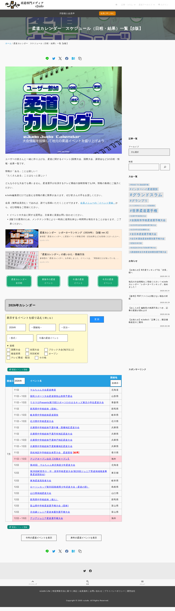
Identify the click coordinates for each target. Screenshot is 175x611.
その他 (42, 361)
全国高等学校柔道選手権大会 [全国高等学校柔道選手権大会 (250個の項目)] (149, 220)
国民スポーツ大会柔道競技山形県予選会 (51, 399)
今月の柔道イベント (108, 281)
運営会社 (131, 595)
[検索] (165, 167)
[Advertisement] (149, 91)
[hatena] (73, 58)
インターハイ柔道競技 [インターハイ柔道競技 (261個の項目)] (145, 189)
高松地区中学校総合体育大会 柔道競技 (51, 456)
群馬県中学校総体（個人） (44, 503)
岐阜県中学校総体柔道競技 (44, 418)
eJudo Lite (45, 595)
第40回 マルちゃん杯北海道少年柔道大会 (52, 468)
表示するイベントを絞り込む (25, 319)
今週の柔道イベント (78, 281)
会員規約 (83, 595)
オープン (53, 356)
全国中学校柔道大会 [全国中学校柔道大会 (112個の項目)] (138, 216)
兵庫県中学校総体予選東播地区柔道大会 (51, 449)
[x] (60, 58)
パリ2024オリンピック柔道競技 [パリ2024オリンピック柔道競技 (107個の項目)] (143, 206)
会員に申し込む (88, 13)
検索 (131, 162)
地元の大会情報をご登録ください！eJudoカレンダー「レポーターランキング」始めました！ (148, 284)
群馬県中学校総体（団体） (44, 412)
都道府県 (15, 356)
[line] (47, 58)
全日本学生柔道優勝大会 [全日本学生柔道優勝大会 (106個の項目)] (140, 229)
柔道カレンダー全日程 (19, 281)
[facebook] (66, 58)
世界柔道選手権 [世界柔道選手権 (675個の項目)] (144, 211)
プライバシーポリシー (114, 595)
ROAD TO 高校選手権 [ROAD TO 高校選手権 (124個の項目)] (140, 185)
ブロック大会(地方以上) (61, 352)
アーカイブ (134, 147)
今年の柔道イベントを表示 (39, 541)
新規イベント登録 (18, 373)
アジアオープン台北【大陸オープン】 (50, 462)
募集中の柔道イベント (49, 281)
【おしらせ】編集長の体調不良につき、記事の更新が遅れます (148, 309)
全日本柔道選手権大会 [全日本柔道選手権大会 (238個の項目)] (144, 234)
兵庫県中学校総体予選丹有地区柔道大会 (51, 437)
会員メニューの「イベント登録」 (98, 203)
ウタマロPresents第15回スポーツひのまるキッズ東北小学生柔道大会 (67, 406)
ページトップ (33, 586)
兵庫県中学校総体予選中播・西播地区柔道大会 (54, 431)
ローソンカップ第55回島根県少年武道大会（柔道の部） (59, 490)
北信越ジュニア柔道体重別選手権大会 (50, 515)
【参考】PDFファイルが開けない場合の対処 (148, 297)
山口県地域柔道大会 (40, 496)
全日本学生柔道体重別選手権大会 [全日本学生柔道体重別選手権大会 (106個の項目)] (143, 225)
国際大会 (15, 352)
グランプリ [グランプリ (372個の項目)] (140, 200)
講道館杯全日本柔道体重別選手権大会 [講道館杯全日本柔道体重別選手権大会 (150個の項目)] (149, 252)
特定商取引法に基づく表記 (64, 595)
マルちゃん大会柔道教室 (43, 393)
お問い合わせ (96, 595)
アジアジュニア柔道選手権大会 (46, 521)
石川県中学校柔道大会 (42, 424)
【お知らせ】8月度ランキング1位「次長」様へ (149, 271)
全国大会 (34, 352)
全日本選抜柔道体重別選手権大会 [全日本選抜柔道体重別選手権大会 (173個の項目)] (147, 238)
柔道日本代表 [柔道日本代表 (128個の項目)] (136, 243)
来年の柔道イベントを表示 (84, 541)
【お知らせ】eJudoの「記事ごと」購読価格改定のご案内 (148, 321)
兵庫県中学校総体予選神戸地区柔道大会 (51, 443)
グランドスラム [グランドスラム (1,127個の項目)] (147, 194)
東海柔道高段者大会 (40, 484)
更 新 (96, 320)
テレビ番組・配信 (20, 361)
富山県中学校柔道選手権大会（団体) (49, 509)
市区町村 (34, 356)
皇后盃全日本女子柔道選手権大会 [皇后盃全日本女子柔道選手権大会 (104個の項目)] (143, 248)
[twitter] (53, 58)
